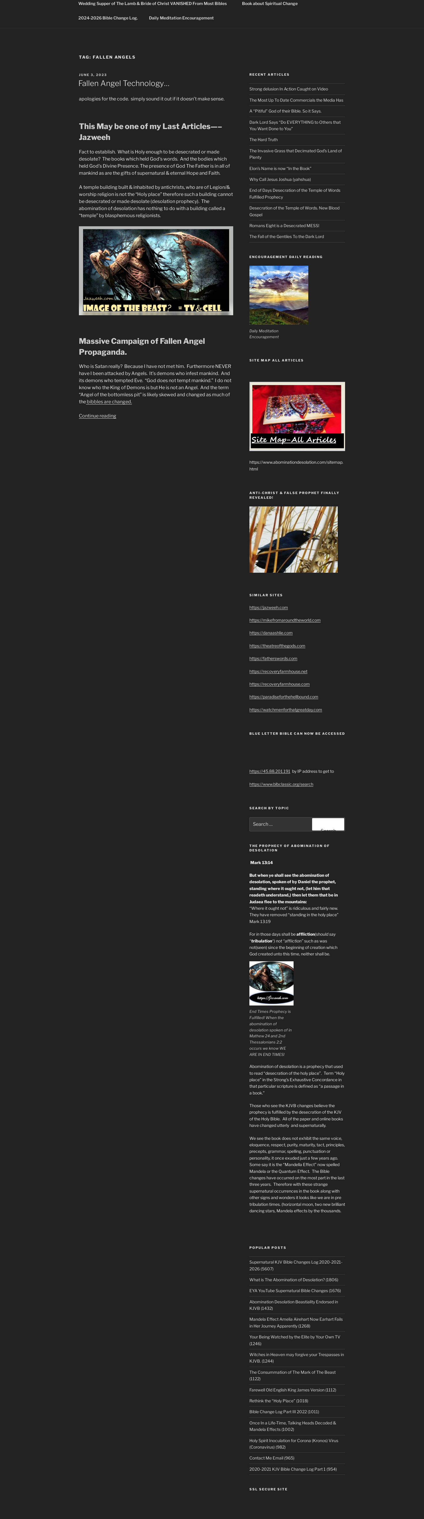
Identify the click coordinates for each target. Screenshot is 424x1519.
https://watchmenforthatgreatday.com (285, 709)
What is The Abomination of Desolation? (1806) (293, 1279)
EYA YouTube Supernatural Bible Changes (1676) (295, 1290)
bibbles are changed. (109, 401)
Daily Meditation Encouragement (181, 17)
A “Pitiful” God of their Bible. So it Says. (285, 110)
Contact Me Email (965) (271, 1457)
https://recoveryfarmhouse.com (279, 683)
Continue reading (97, 416)
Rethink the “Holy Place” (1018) (278, 1400)
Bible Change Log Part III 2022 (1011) (284, 1411)
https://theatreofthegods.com (277, 645)
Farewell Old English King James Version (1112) (292, 1389)
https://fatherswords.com (273, 658)
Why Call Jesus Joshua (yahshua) (280, 179)
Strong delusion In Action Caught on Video (288, 88)
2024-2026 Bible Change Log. (108, 17)
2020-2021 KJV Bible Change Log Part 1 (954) (293, 1469)
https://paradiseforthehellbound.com (283, 696)
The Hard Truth (263, 139)
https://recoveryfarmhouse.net (278, 671)
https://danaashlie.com (271, 632)
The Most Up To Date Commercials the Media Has (296, 100)
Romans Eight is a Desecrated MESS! (284, 225)
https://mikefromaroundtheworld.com (285, 620)
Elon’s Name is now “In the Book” (280, 168)
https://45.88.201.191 (269, 771)
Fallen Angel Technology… (124, 83)
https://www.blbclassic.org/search (281, 784)
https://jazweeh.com (268, 607)
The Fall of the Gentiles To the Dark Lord (286, 236)
